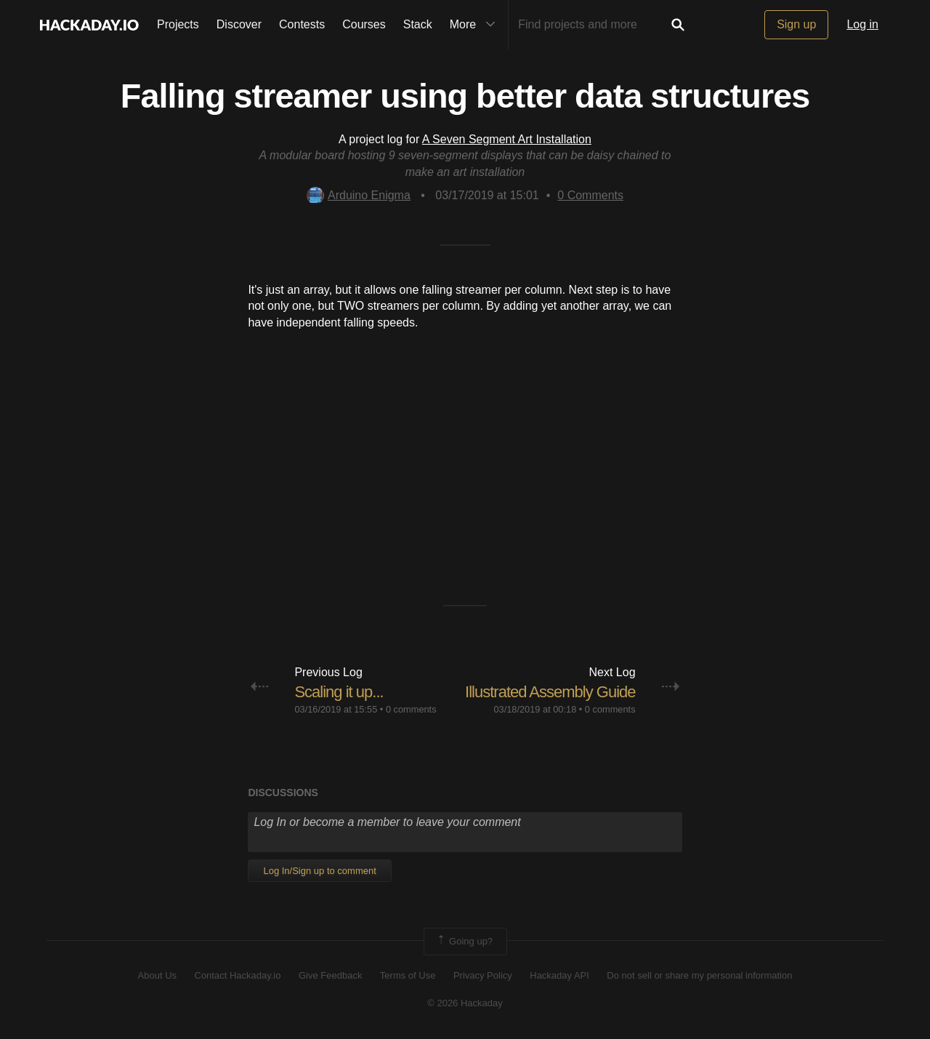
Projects (178, 24)
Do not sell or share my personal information (699, 975)
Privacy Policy (482, 975)
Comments (590, 195)
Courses (364, 24)
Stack (417, 24)
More (476, 24)
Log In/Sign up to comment (319, 870)
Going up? (464, 942)
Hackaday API (559, 975)
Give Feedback (330, 975)
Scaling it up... (338, 692)
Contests (302, 24)
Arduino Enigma (359, 195)
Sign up (796, 24)
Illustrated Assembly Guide (550, 692)
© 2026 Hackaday (465, 1003)
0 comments (411, 709)
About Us (157, 975)
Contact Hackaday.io (238, 975)
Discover (239, 24)
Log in (862, 24)
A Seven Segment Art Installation (506, 139)
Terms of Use (408, 975)
